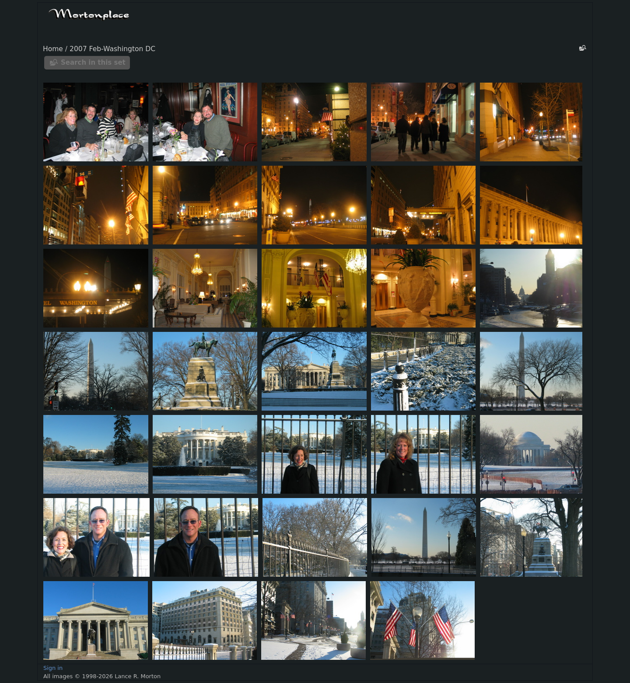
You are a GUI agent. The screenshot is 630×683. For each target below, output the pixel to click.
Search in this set (93, 62)
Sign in (53, 668)
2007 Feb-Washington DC (112, 49)
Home (53, 49)
